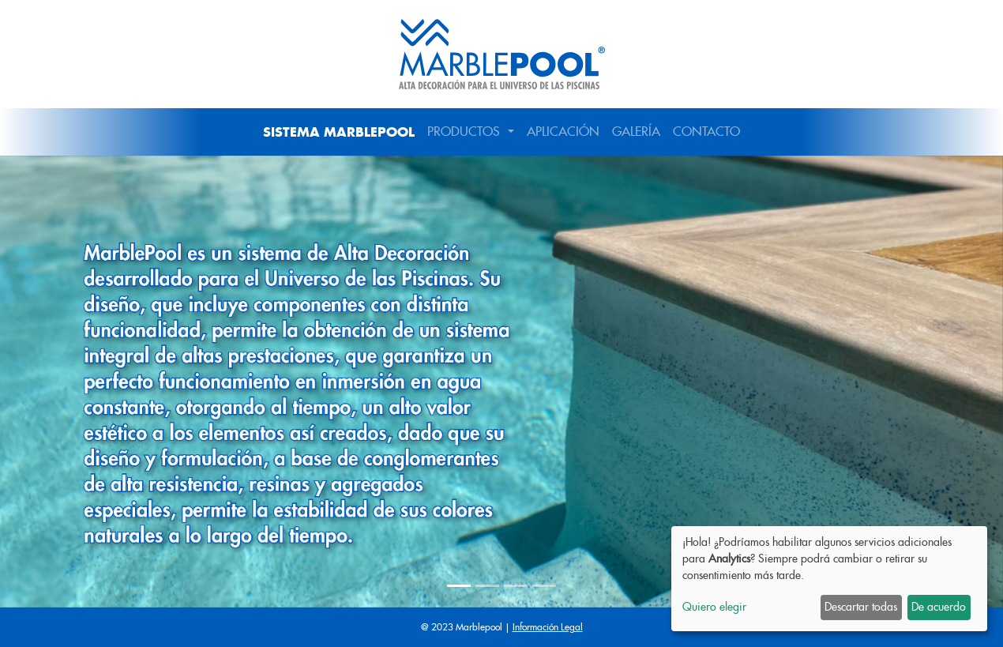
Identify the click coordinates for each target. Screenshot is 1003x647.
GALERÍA (636, 131)
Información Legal (548, 627)
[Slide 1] (459, 586)
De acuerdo (938, 607)
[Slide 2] (487, 586)
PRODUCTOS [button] (465, 131)
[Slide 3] (516, 586)
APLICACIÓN (563, 131)
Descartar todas (861, 607)
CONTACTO (706, 131)
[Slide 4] (544, 586)
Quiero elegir (714, 607)
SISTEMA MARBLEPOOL (339, 132)
